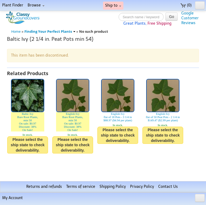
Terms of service (80, 186)
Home (16, 32)
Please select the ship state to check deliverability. (28, 144)
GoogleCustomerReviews (190, 18)
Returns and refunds (44, 186)
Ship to (113, 5)
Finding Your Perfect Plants (49, 31)
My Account (12, 198)
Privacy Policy (142, 186)
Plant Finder (12, 5)
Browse (36, 5)
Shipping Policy (113, 186)
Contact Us (168, 186)
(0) (186, 5)
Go (171, 16)
